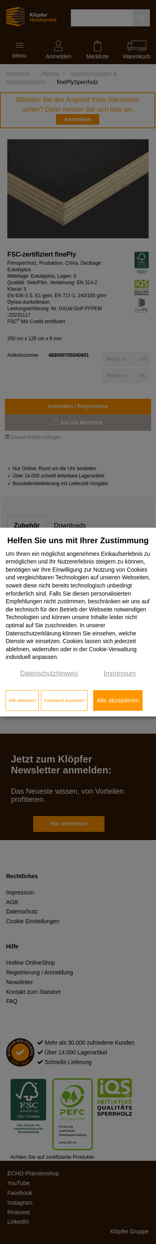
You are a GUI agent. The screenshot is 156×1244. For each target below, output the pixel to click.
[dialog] (78, 622)
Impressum (120, 673)
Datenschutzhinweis (49, 673)
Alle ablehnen (22, 700)
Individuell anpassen (64, 700)
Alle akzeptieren (118, 700)
